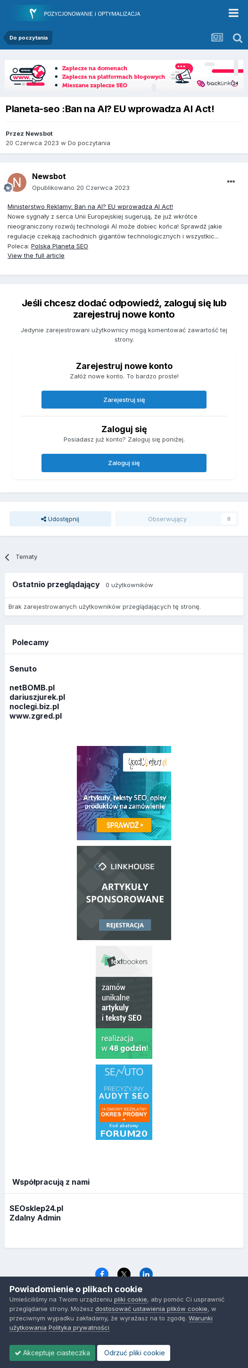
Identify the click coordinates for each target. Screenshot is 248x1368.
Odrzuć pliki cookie (133, 1353)
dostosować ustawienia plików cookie (151, 1308)
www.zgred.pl (35, 716)
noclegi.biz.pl (34, 706)
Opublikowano (81, 187)
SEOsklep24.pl (36, 1208)
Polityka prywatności (79, 1327)
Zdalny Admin (35, 1217)
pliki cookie (130, 1299)
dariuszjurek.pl (37, 697)
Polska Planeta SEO (59, 246)
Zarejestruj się (124, 399)
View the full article (36, 255)
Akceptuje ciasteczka (52, 1353)
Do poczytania (89, 143)
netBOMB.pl (32, 687)
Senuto (23, 668)
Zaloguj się (124, 463)
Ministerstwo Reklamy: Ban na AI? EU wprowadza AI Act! (90, 206)
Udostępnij (60, 519)
